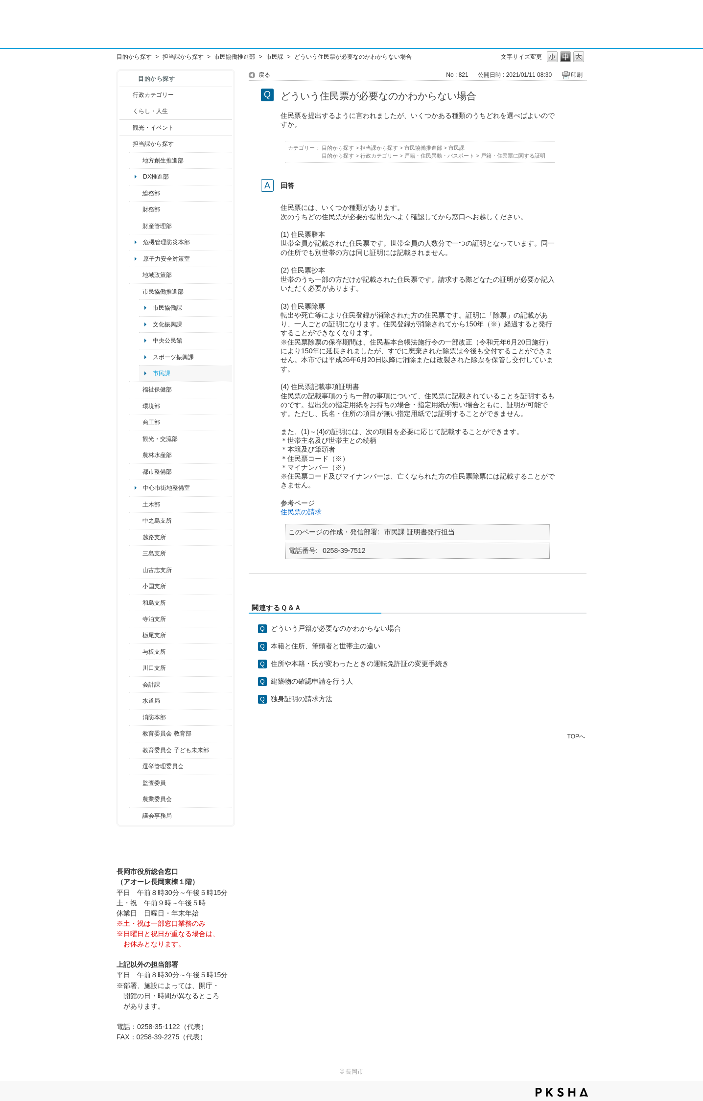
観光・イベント (153, 127)
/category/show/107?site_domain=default (136, 520)
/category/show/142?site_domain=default (136, 537)
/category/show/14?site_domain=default (136, 389)
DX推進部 (156, 176)
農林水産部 (157, 455)
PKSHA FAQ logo (562, 1092)
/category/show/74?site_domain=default (136, 586)
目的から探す (134, 56)
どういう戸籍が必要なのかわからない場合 (336, 628)
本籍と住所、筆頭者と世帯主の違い (325, 646)
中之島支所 (157, 520)
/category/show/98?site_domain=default (136, 570)
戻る (264, 74)
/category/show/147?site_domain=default (136, 700)
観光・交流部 (160, 439)
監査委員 (154, 783)
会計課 (151, 684)
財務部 (151, 209)
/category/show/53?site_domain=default (136, 553)
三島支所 (154, 553)
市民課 (274, 56)
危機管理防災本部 (166, 242)
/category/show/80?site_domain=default (136, 635)
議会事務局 (157, 815)
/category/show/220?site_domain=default (136, 783)
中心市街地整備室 (166, 487)
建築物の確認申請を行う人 (312, 681)
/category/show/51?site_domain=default (136, 750)
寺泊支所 (154, 619)
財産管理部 (157, 226)
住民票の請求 (301, 512)
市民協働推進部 (234, 56)
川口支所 (154, 668)
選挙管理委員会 (163, 766)
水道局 (151, 700)
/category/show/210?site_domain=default (136, 684)
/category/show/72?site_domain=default (136, 209)
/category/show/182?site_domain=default (136, 471)
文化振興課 (167, 324)
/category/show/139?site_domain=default (136, 602)
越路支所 (154, 537)
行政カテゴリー (153, 95)
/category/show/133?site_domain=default (136, 668)
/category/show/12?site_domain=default (126, 111)
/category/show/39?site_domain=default (136, 733)
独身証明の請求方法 (301, 699)
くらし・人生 (150, 111)
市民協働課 (167, 307)
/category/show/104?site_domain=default (136, 275)
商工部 (151, 422)
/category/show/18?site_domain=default (126, 127)
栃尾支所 (154, 635)
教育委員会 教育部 (166, 733)
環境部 (151, 406)
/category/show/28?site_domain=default (136, 504)
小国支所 (154, 586)
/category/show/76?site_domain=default (136, 455)
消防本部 (154, 717)
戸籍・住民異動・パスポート (439, 156)
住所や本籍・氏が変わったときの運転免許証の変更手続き (360, 663)
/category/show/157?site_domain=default (136, 815)
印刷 (577, 74)
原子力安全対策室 (166, 258)
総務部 (151, 193)
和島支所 (154, 602)
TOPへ (576, 736)
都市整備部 (157, 471)
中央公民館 (167, 340)
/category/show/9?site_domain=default (126, 143)
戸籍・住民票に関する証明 (513, 156)
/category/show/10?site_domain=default (136, 193)
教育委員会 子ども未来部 (175, 750)
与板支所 (154, 651)
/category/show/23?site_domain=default (136, 406)
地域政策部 (157, 275)
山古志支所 (157, 570)
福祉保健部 (157, 389)
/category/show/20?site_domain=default (136, 439)
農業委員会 (157, 799)
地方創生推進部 (163, 160)
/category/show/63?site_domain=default (136, 619)
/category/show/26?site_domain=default (136, 291)
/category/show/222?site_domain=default (136, 799)
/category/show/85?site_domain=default (136, 717)
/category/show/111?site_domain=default (136, 766)
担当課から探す (183, 56)
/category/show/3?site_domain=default (126, 95)
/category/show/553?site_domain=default (136, 226)
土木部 (151, 504)
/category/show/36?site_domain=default (136, 422)
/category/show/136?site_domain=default (136, 651)
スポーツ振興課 (173, 357)
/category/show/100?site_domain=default (136, 160)
